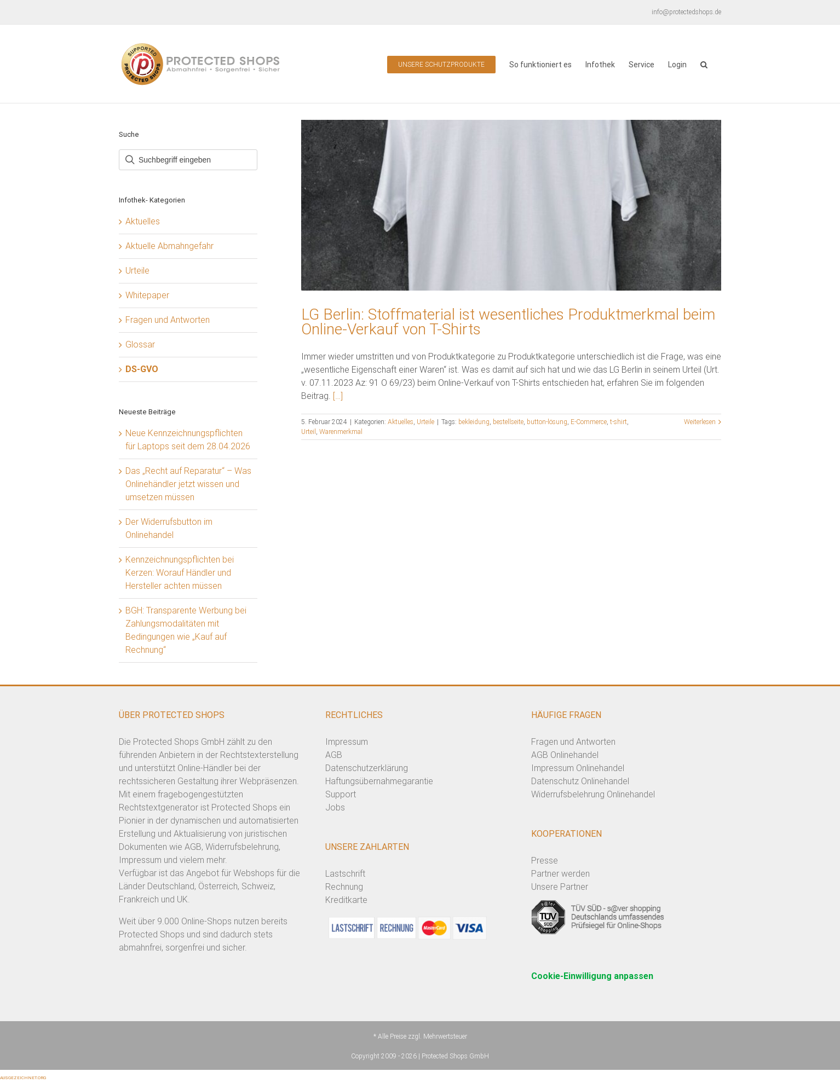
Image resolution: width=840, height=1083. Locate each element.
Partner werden (560, 873)
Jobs (335, 807)
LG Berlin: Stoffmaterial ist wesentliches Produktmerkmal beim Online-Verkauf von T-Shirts (508, 321)
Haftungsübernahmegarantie (379, 781)
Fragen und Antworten (167, 320)
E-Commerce (589, 422)
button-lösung (547, 422)
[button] (703, 64)
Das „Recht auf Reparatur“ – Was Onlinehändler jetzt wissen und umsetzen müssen (188, 484)
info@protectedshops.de (686, 12)
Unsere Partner (559, 887)
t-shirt (618, 422)
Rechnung (344, 887)
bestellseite (508, 422)
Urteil (308, 432)
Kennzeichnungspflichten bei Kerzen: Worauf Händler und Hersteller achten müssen (179, 572)
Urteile (425, 422)
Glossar (140, 344)
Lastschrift (345, 873)
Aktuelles (400, 422)
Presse (544, 860)
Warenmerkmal (341, 432)
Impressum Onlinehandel (577, 768)
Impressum (346, 742)
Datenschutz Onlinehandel (580, 781)
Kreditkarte (346, 900)
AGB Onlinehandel (565, 755)
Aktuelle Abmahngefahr (169, 246)
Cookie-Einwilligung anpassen (592, 976)
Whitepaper (147, 295)
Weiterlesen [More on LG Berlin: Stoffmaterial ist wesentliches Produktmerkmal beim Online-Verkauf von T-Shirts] (700, 422)
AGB (333, 755)
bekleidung (474, 422)
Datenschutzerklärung (366, 768)
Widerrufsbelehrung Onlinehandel (593, 794)
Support (340, 794)
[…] (338, 396)
